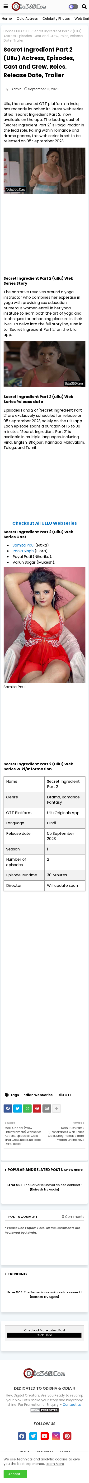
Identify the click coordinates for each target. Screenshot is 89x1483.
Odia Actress (27, 18)
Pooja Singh (23, 551)
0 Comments (73, 1216)
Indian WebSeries (38, 1095)
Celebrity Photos (56, 18)
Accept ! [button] (15, 1474)
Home (7, 18)
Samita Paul (23, 545)
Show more (73, 1169)
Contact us (72, 1404)
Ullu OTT (23, 31)
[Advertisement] (44, 242)
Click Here (44, 1335)
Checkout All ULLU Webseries (44, 523)
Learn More (55, 1463)
